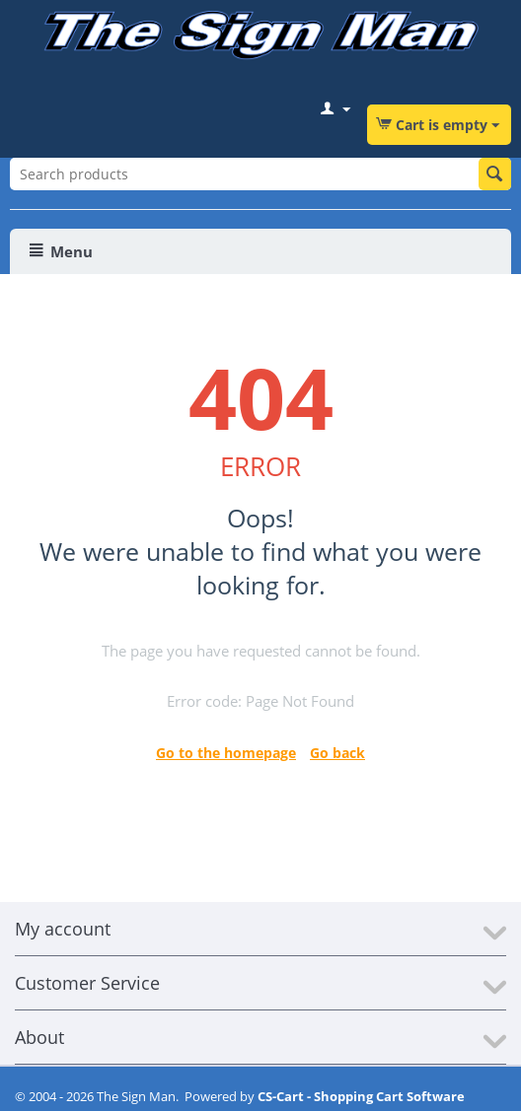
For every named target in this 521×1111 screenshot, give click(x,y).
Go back (337, 752)
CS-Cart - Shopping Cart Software (361, 1096)
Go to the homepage (226, 752)
